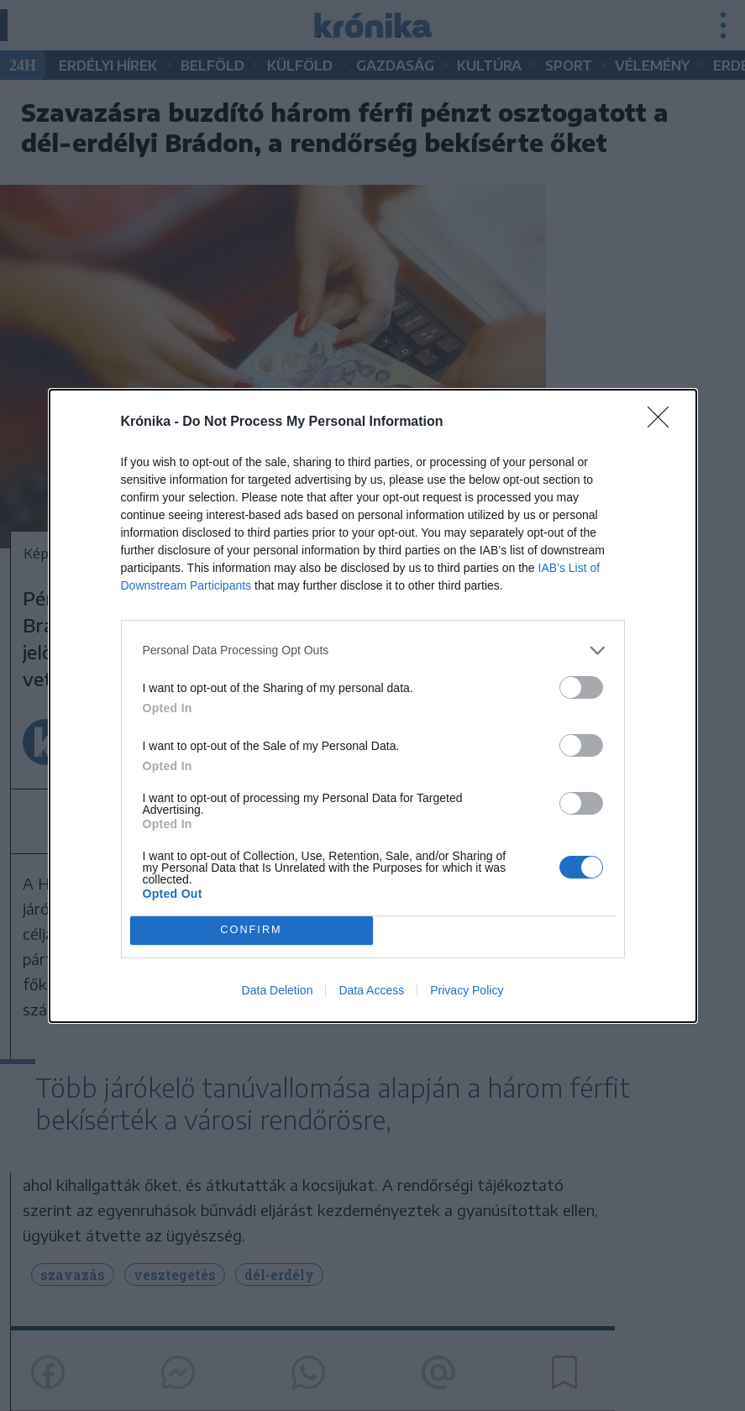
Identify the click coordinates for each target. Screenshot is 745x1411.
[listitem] (373, 650)
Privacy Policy (466, 990)
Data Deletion (277, 990)
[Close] (663, 422)
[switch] (581, 687)
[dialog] (373, 706)
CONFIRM (251, 930)
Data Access (371, 990)
